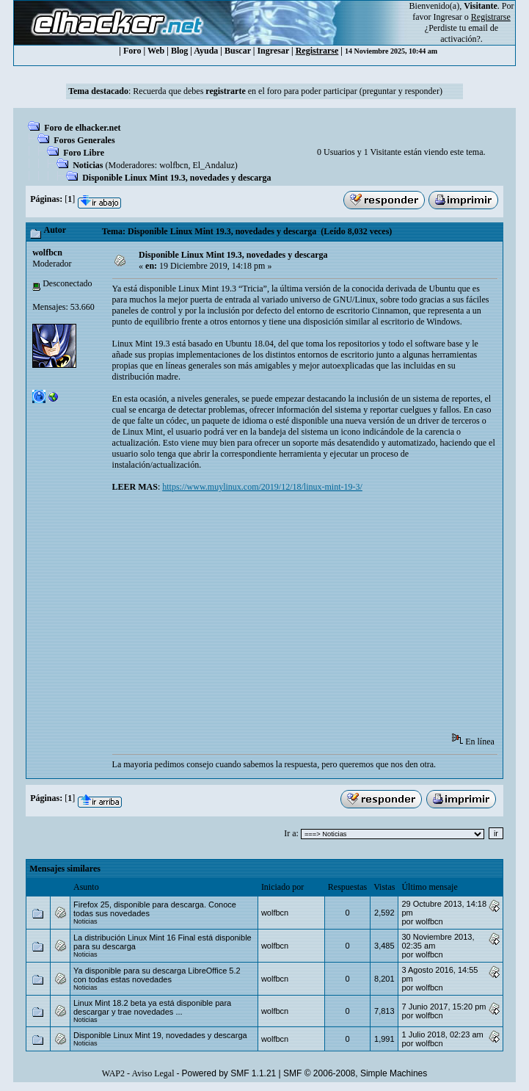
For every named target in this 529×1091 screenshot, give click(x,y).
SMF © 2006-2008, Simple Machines (355, 1073)
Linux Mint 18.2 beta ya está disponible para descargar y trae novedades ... (152, 1007)
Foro (132, 51)
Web (155, 51)
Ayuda (206, 51)
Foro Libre (83, 153)
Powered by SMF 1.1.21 (229, 1073)
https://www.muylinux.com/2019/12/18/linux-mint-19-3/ (262, 487)
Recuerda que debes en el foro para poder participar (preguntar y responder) (287, 91)
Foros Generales (84, 140)
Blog (179, 51)
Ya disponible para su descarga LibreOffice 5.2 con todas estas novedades (157, 975)
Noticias (88, 165)
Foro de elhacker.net (82, 128)
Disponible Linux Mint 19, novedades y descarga (160, 1035)
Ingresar (448, 17)
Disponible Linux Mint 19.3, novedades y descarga (176, 178)
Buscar (238, 51)
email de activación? (469, 33)
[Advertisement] (320, 617)
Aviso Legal (152, 1073)
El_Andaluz (213, 165)
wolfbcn (173, 165)
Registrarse (317, 51)
